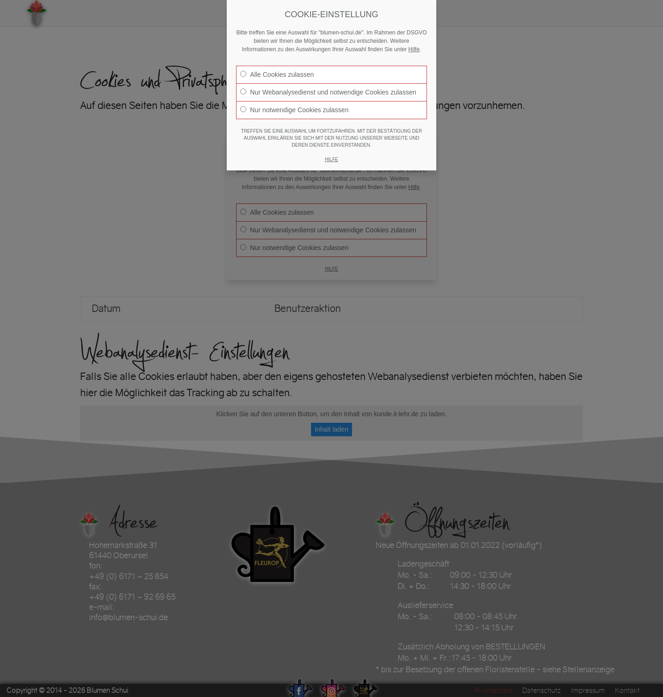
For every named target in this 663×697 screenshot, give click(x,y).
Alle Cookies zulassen (277, 74)
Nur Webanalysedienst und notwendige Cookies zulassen (328, 92)
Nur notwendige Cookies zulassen (294, 110)
